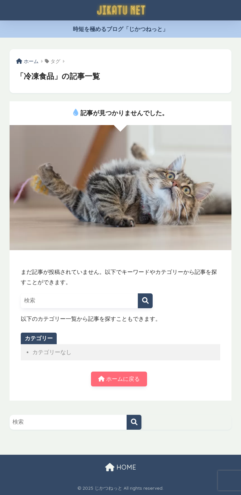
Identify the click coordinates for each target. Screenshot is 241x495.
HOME (120, 467)
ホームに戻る (119, 379)
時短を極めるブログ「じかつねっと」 (120, 29)
